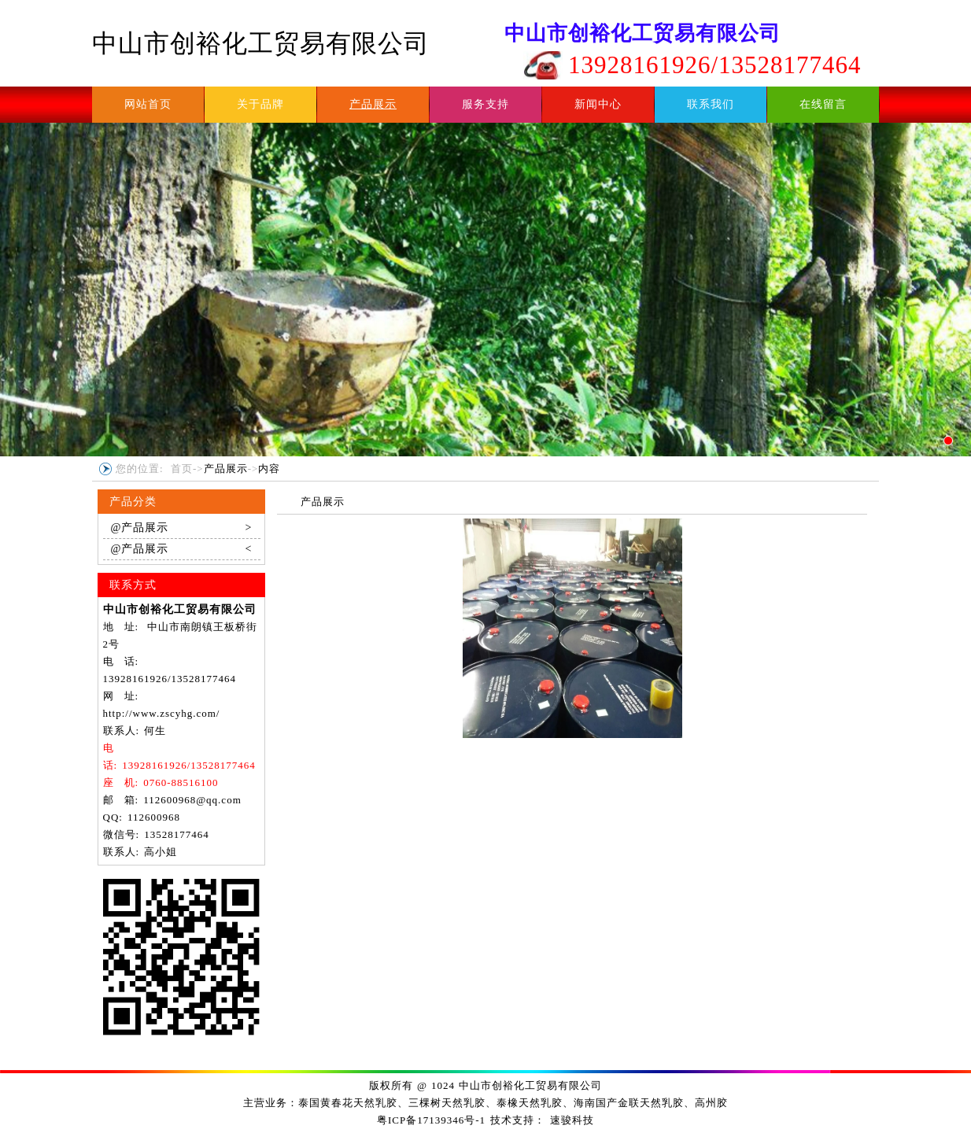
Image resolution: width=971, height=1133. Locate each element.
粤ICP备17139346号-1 (431, 1120)
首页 (182, 468)
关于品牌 (260, 104)
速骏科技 (572, 1120)
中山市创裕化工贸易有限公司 (261, 43)
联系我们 (710, 104)
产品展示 (373, 104)
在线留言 (823, 104)
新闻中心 (598, 104)
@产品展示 (182, 528)
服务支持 (485, 104)
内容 (269, 468)
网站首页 (148, 104)
